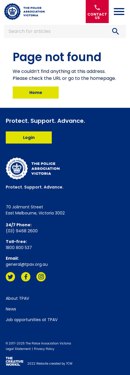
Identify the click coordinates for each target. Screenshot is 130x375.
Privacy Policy (44, 349)
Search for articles (65, 31)
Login (29, 137)
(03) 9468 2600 (22, 231)
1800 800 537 (19, 247)
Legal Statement (18, 349)
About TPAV (17, 298)
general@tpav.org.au (27, 264)
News (11, 309)
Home (35, 92)
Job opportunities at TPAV (32, 320)
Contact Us (97, 11)
